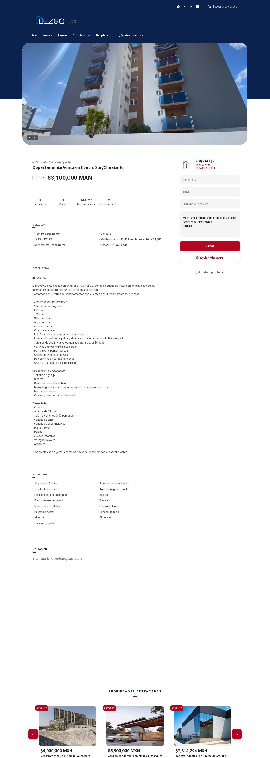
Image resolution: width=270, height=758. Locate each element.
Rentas (62, 35)
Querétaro (55, 162)
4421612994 (202, 165)
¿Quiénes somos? (131, 35)
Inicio (33, 35)
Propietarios (105, 35)
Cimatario (41, 162)
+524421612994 (205, 168)
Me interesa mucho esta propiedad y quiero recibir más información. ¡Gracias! (210, 224)
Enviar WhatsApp (210, 257)
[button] (33, 734)
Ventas (47, 35)
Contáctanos (82, 35)
